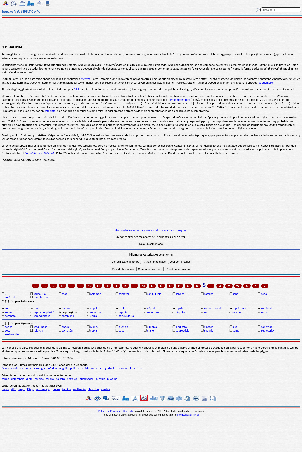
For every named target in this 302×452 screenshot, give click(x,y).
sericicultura (126, 316)
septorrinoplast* (43, 312)
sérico (8, 327)
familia (66, 389)
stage (150, 330)
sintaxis (208, 327)
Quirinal (109, 368)
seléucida (10, 297)
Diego (30, 389)
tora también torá (179, 100)
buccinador (86, 379)
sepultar (123, 312)
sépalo (66, 308)
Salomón (95, 294)
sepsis (179, 308)
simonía (152, 327)
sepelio (94, 308)
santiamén (79, 389)
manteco (121, 368)
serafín (236, 312)
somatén (67, 330)
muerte (39, 379)
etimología (43, 389)
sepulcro (95, 312)
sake (64, 294)
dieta (29, 379)
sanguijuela (154, 294)
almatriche (135, 368)
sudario (208, 330)
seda (264, 294)
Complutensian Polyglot (39, 153)
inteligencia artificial (188, 414)
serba (264, 312)
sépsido (151, 308)
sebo (236, 294)
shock (65, 327)
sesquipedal (40, 327)
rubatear (96, 368)
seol (35, 308)
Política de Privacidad (110, 410)
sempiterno (40, 297)
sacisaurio (39, 294)
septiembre (266, 82)
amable (105, 389)
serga (93, 316)
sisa (235, 327)
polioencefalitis (79, 368)
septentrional (212, 308)
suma (236, 330)
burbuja (100, 379)
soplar (94, 330)
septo (8, 312)
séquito (180, 312)
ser (206, 312)
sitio (13, 389)
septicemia (239, 308)
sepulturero (154, 312)
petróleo (72, 379)
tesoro (50, 379)
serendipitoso (41, 316)
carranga (25, 368)
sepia (122, 308)
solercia (38, 330)
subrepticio (182, 330)
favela (5, 368)
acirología (39, 368)
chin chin (93, 389)
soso (122, 330)
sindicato (181, 327)
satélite (208, 294)
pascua (56, 389)
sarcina (180, 294)
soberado (267, 327)
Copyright (128, 410)
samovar (124, 294)
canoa (5, 379)
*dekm (78, 89)
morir (14, 368)
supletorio (267, 330)
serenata (10, 316)
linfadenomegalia (57, 368)
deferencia (17, 379)
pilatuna (112, 379)
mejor (5, 389)
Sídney (94, 327)
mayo (21, 389)
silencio (123, 327)
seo (7, 308)
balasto (60, 379)
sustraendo (12, 334)
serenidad (68, 316)
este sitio (49, 111)
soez (7, 330)
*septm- (86, 79)
